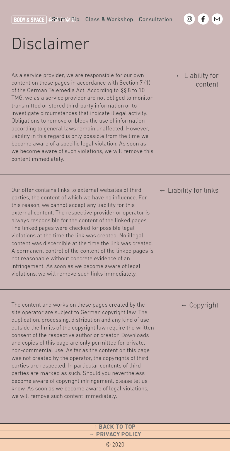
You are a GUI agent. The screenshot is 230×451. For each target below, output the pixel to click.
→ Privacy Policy (115, 435)
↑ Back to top (115, 427)
